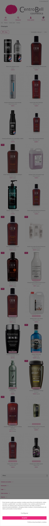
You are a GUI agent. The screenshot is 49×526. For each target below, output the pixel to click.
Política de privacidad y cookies (37, 522)
